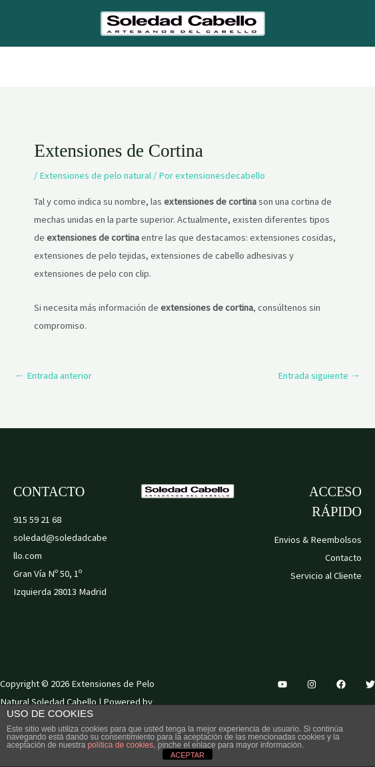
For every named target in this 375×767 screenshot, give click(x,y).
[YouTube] (282, 684)
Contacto (343, 558)
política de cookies (120, 745)
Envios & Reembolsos (318, 540)
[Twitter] (370, 684)
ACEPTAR (187, 755)
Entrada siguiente (319, 375)
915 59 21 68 (37, 520)
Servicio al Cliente (326, 576)
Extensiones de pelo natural (95, 175)
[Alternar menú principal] (187, 66)
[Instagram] (311, 684)
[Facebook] (341, 684)
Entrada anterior (53, 375)
